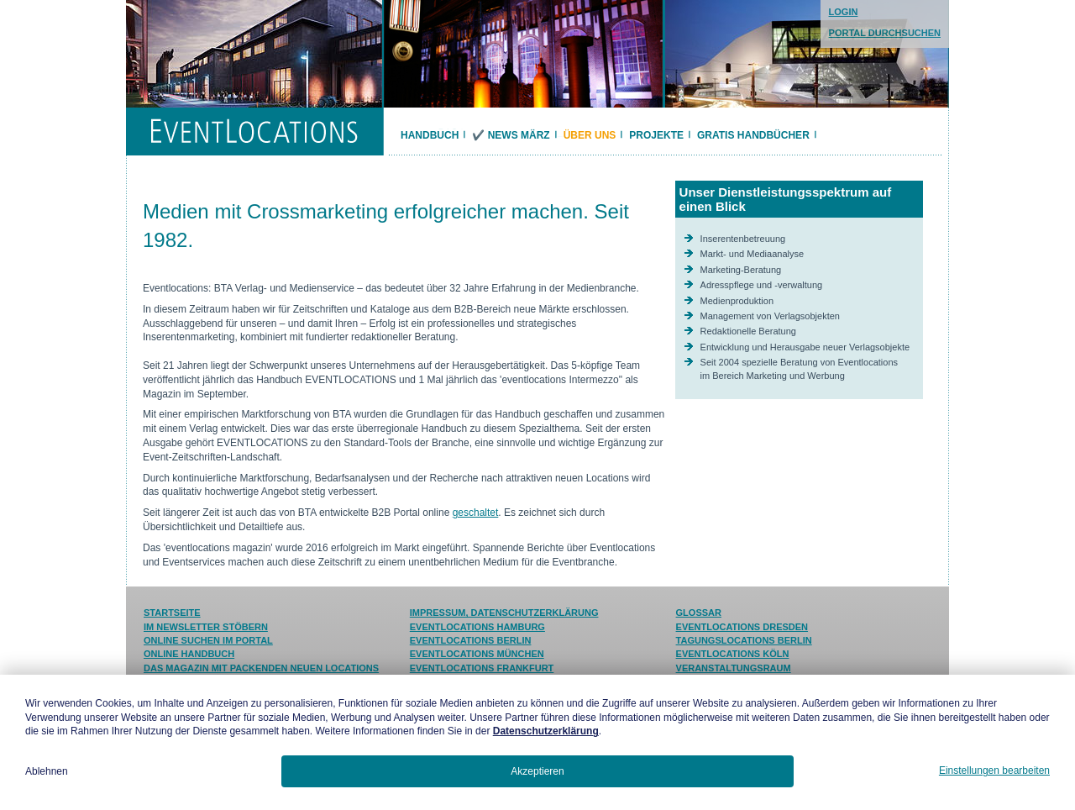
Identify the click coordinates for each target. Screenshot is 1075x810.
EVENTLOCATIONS (254, 131)
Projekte (656, 135)
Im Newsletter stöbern (206, 627)
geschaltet (476, 512)
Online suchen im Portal (208, 640)
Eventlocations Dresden (742, 627)
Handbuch (430, 135)
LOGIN (843, 12)
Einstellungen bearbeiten (994, 770)
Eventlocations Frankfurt (482, 668)
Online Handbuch (189, 654)
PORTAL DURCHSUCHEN (885, 33)
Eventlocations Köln (732, 654)
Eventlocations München (477, 654)
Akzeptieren (537, 771)
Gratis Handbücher (753, 135)
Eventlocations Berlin (471, 640)
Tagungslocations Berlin (744, 640)
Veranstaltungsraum (733, 668)
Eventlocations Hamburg (477, 627)
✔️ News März (510, 135)
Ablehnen (46, 771)
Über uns (590, 135)
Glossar (698, 613)
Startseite (172, 613)
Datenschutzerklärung (546, 731)
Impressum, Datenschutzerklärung (504, 613)
